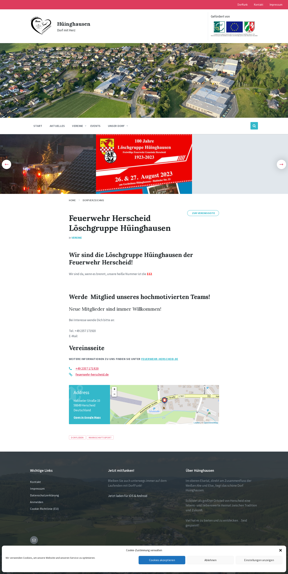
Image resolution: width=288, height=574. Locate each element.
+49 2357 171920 (87, 368)
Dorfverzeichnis (93, 200)
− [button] (114, 394)
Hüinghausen (75, 23)
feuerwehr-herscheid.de (159, 359)
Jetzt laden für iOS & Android (127, 496)
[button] (280, 550)
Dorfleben (77, 437)
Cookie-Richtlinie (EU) (44, 509)
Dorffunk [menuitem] (242, 4)
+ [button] (114, 389)
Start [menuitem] (37, 126)
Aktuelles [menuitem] (57, 126)
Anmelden (36, 502)
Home (72, 200)
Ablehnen (210, 560)
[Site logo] (41, 34)
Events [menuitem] (95, 126)
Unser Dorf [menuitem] (116, 126)
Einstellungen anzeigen (259, 560)
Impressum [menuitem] (276, 4)
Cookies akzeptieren (162, 560)
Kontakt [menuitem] (258, 4)
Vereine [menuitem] (77, 126)
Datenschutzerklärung (44, 495)
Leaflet (197, 423)
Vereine (77, 237)
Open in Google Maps (87, 417)
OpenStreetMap (211, 423)
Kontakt (35, 482)
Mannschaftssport (100, 437)
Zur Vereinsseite (203, 213)
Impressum (37, 488)
